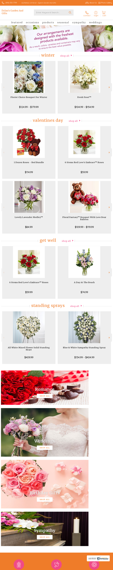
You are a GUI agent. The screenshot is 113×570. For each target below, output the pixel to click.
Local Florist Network (90, 568)
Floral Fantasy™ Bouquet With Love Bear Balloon (84, 216)
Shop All (65, 54)
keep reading (84, 506)
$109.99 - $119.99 (84, 225)
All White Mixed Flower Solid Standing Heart (29, 347)
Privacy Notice (75, 568)
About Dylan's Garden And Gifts (16, 501)
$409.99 (28, 355)
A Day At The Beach (84, 280)
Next (109, 85)
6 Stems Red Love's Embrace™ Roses (84, 160)
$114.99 (29, 170)
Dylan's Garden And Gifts (12, 12)
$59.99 (84, 170)
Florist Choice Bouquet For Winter (29, 95)
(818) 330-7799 (11, 3)
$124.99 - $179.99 (29, 105)
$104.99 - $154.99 (84, 105)
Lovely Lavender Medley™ (29, 215)
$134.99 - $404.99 (84, 355)
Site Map (104, 568)
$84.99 (29, 225)
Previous (3, 85)
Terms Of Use (62, 568)
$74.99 (84, 290)
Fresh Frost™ (84, 95)
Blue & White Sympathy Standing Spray (84, 346)
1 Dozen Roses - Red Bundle (29, 160)
